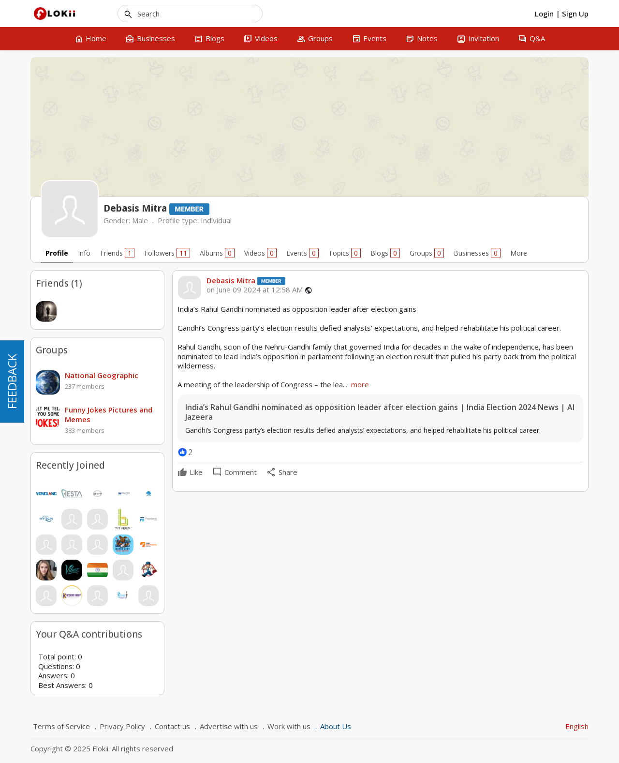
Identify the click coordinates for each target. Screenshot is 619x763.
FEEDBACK (12, 381)
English (577, 726)
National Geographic (101, 375)
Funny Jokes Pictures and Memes (108, 414)
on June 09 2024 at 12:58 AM (254, 289)
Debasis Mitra (230, 280)
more (360, 384)
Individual (216, 220)
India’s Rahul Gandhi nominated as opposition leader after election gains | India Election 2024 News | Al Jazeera (380, 412)
